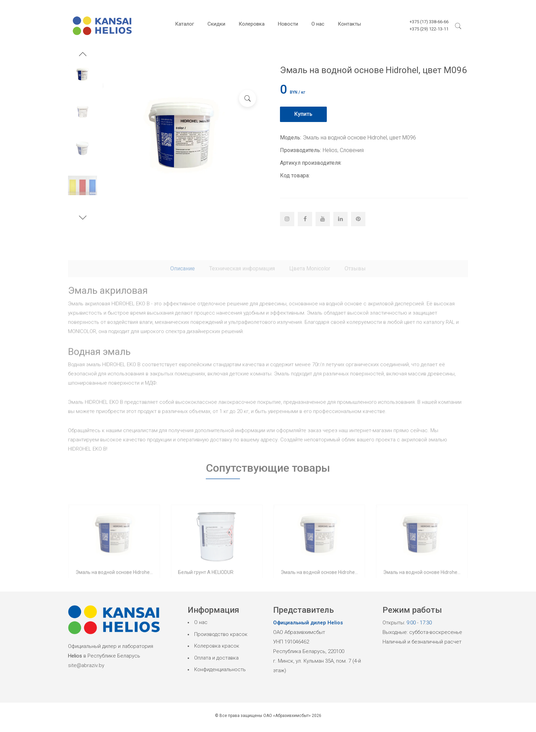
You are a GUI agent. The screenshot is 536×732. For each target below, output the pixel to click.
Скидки (216, 24)
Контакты (349, 24)
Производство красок (220, 634)
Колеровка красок (216, 646)
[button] (83, 55)
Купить (303, 114)
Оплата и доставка (216, 658)
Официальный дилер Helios (308, 623)
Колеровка (252, 24)
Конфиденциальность (220, 669)
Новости (288, 24)
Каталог (184, 24)
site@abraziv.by (86, 665)
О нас (317, 24)
